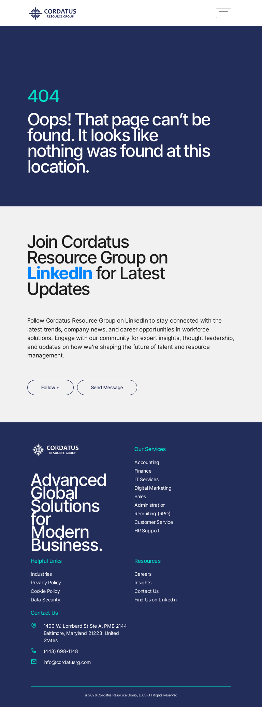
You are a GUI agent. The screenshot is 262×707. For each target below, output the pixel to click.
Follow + (50, 387)
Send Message (107, 387)
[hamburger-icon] (223, 13)
